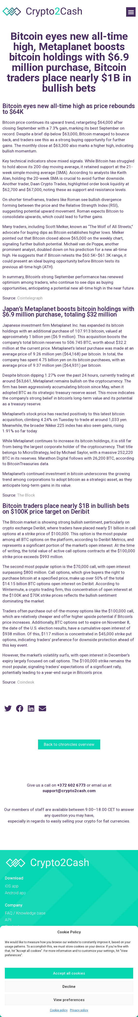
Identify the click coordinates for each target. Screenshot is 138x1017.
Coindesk (25, 682)
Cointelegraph (30, 298)
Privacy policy (79, 1010)
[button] (131, 12)
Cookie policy (59, 1010)
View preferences (69, 1000)
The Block (26, 495)
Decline (69, 986)
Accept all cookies (69, 973)
